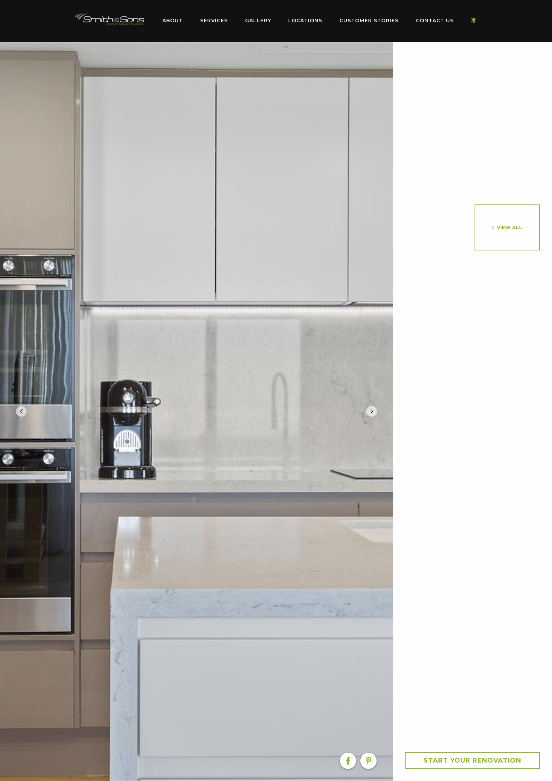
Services (214, 20)
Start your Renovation (472, 760)
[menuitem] (110, 21)
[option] (196, 411)
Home (110, 19)
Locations (305, 20)
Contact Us (435, 20)
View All (509, 227)
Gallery (258, 20)
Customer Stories (369, 20)
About (172, 20)
